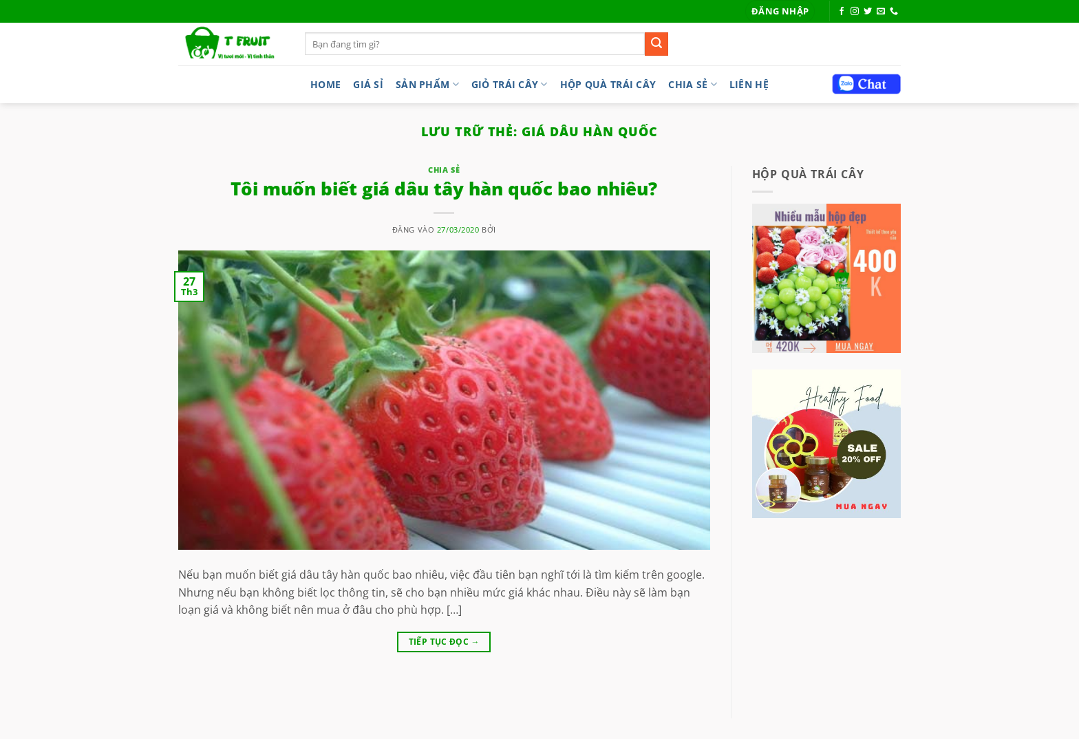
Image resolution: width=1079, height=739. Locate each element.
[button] (780, 11)
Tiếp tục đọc (444, 641)
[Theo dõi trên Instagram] (855, 12)
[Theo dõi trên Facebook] (841, 12)
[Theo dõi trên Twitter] (868, 12)
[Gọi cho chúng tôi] (894, 12)
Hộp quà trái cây (608, 84)
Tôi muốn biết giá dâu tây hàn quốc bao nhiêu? (444, 189)
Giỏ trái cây (509, 84)
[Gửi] (656, 44)
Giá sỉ (368, 84)
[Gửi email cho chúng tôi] (881, 12)
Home (325, 84)
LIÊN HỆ (749, 84)
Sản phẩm (427, 84)
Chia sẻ (692, 84)
